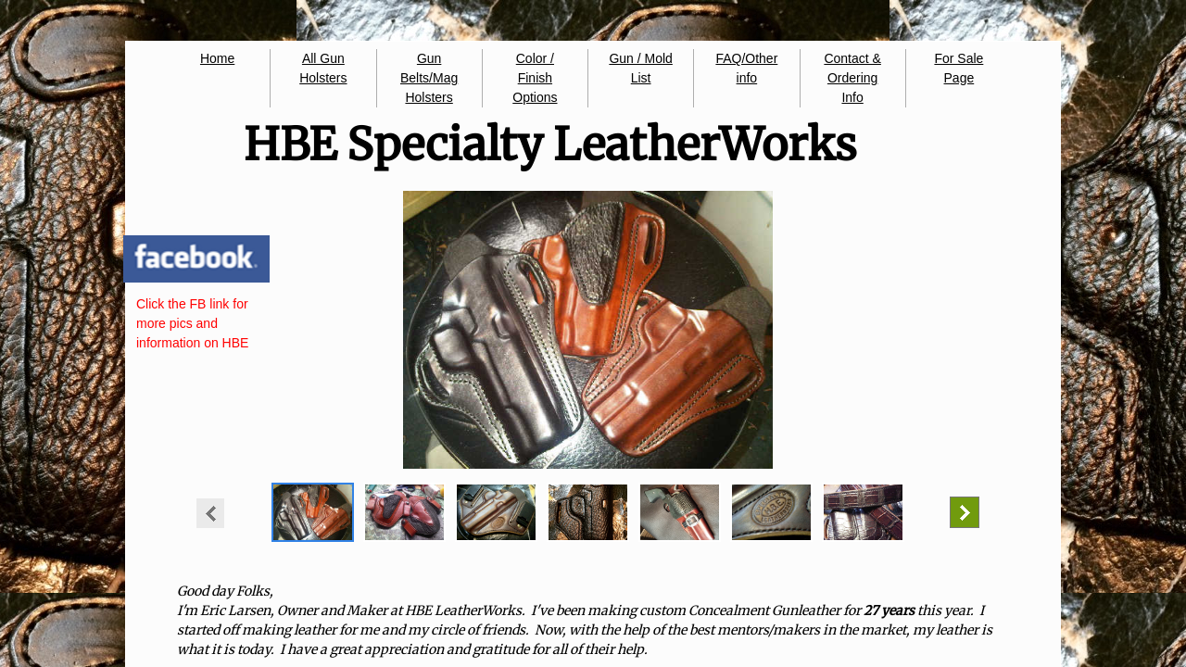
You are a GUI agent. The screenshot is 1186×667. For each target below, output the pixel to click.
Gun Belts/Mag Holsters (429, 78)
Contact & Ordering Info (852, 78)
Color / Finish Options (534, 78)
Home (217, 58)
